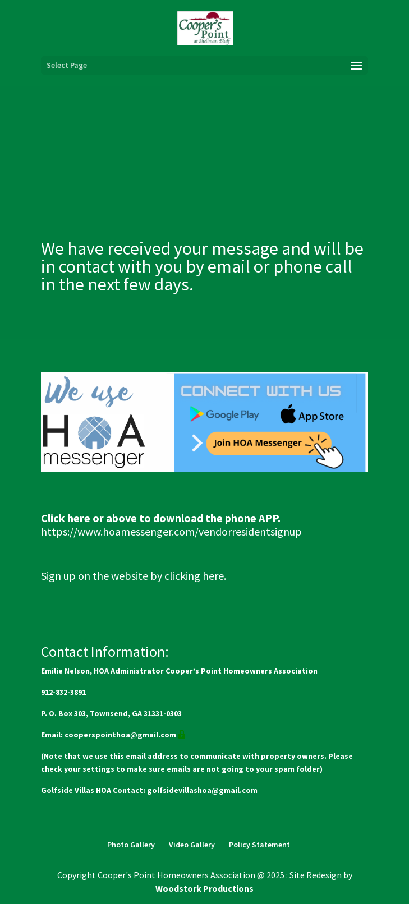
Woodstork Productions (204, 888)
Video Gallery (192, 845)
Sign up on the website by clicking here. (133, 576)
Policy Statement (259, 845)
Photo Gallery (131, 845)
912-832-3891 (63, 692)
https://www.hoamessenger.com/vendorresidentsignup (171, 531)
